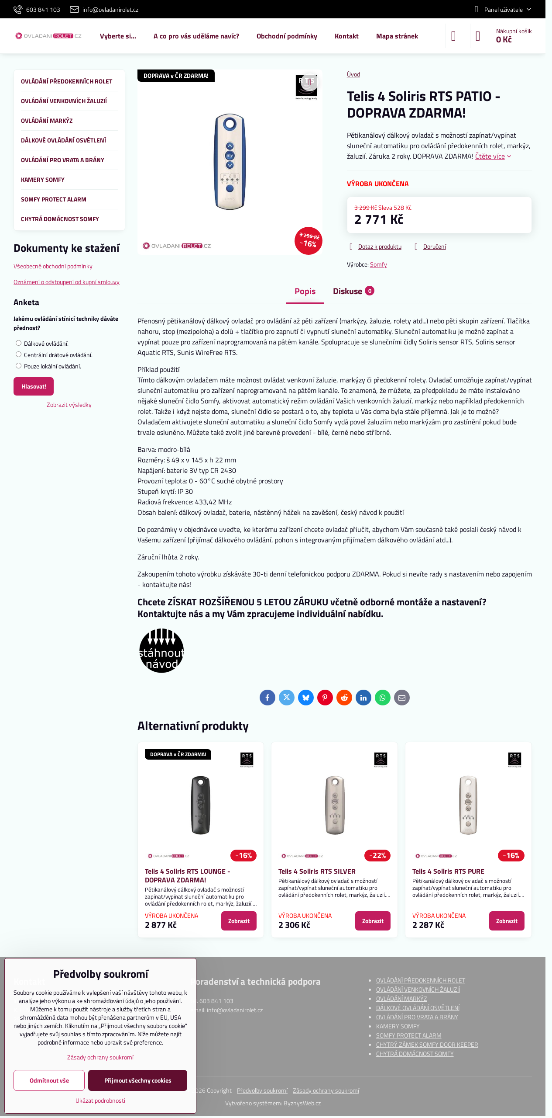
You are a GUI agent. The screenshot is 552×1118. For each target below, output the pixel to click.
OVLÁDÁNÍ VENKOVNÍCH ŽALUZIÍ (418, 989)
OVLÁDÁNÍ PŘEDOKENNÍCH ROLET (420, 980)
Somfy (378, 264)
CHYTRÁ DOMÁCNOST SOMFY (415, 1053)
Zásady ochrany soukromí (326, 1090)
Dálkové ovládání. (42, 343)
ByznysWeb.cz (302, 1103)
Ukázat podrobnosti (100, 1100)
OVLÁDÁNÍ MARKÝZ (401, 998)
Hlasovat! (33, 386)
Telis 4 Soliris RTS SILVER (317, 871)
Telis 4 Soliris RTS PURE (448, 871)
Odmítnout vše (49, 1080)
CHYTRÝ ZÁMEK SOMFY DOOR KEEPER (427, 1044)
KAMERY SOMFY (398, 1026)
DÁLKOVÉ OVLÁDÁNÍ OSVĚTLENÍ (417, 1007)
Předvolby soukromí (262, 1090)
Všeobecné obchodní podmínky (53, 266)
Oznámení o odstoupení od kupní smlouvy (67, 281)
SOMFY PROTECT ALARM (409, 1035)
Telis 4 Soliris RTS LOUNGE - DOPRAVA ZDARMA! (187, 875)
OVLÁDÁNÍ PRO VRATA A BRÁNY (417, 1016)
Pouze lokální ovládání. (48, 366)
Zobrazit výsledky (69, 404)
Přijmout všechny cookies (137, 1080)
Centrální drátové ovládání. (54, 354)
